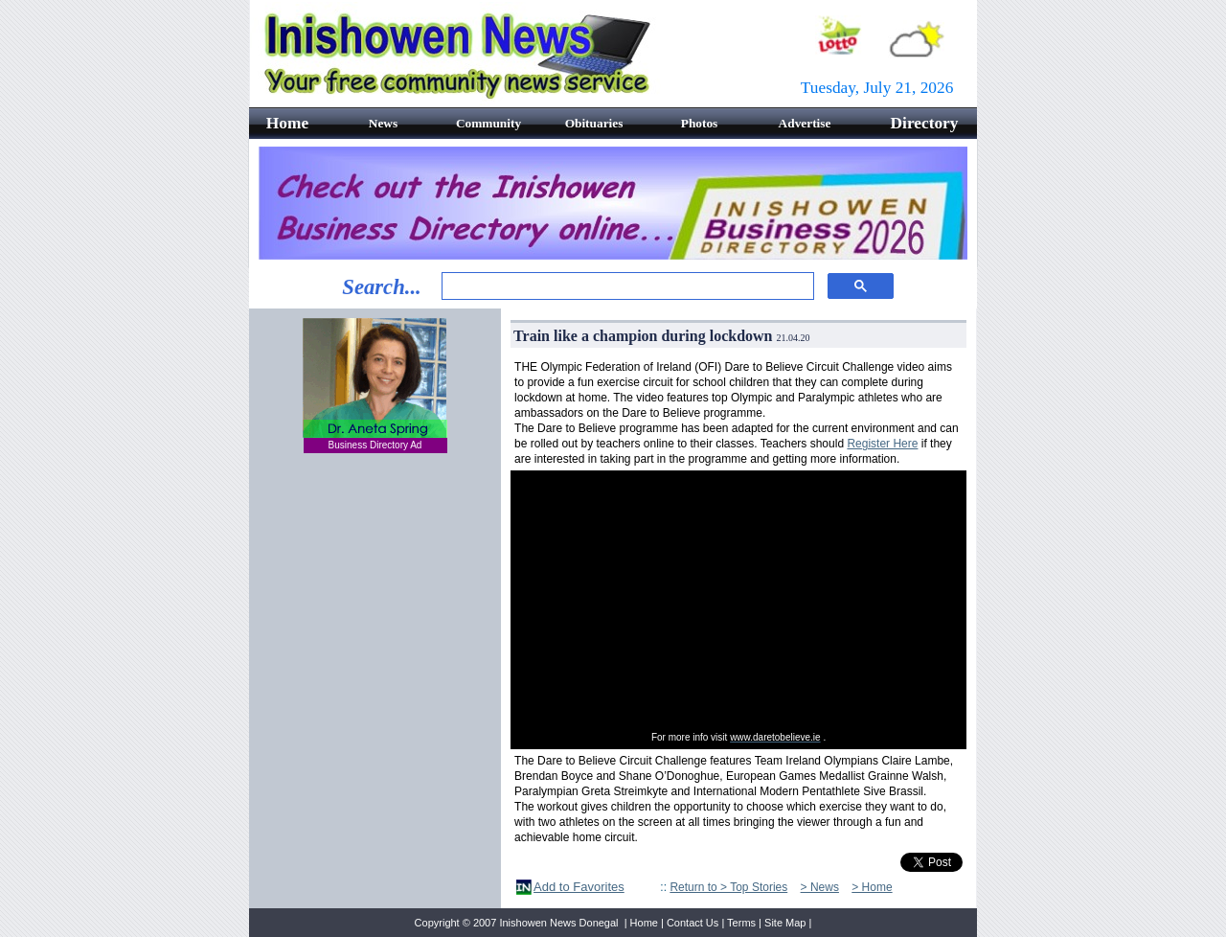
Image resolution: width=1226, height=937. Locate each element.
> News (820, 887)
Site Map (785, 922)
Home (644, 922)
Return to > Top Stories (728, 887)
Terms (741, 922)
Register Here (882, 443)
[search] (626, 286)
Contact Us (692, 922)
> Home (871, 887)
